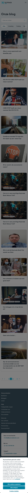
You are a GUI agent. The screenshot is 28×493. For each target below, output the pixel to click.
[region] (14, 475)
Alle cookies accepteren (14, 484)
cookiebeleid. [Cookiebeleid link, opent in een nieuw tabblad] (17, 479)
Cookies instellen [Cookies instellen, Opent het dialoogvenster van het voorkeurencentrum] (14, 491)
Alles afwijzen (14, 487)
